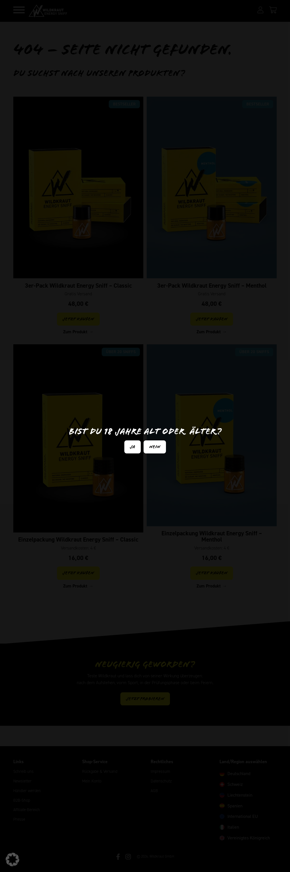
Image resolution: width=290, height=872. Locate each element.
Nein (154, 446)
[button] (12, 859)
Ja (132, 446)
